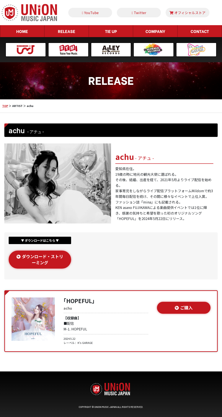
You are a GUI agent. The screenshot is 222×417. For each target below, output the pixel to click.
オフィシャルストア (188, 12)
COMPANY (155, 31)
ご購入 (184, 308)
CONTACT (200, 31)
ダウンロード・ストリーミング (39, 259)
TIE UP (111, 31)
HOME (22, 31)
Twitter (139, 12)
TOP (5, 106)
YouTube (90, 12)
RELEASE (66, 31)
